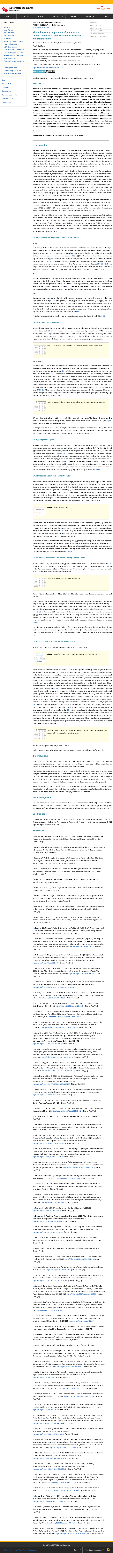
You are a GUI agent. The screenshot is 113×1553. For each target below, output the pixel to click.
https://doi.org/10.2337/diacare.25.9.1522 (81, 1294)
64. (34, 1528)
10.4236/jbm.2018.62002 (41, 28)
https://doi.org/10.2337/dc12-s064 (58, 1270)
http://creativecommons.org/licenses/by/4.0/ (48, 68)
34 (51, 301)
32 (48, 269)
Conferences (57, 16)
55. (34, 1429)
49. (34, 1361)
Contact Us (66, 1545)
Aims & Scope (8, 33)
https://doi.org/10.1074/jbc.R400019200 (46, 1095)
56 (110, 543)
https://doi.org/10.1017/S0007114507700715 (57, 1057)
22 (97, 223)
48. (34, 1351)
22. (34, 1076)
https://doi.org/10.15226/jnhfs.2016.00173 (47, 1221)
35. (34, 1216)
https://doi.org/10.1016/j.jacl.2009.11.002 (61, 1482)
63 (34, 704)
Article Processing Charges (12, 41)
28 (48, 261)
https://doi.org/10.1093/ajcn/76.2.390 (45, 963)
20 (57, 220)
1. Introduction (40, 145)
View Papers (7, 30)
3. (33, 858)
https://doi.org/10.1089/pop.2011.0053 (78, 1259)
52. (34, 1394)
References (38, 830)
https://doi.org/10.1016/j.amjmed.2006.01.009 (64, 1490)
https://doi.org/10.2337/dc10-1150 (81, 947)
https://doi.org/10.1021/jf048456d (44, 1410)
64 (68, 710)
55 (94, 500)
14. (34, 982)
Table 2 (40, 390)
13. (34, 968)
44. (34, 1315)
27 (80, 256)
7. (33, 896)
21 (60, 220)
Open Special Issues (10, 68)
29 (51, 261)
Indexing (6, 27)
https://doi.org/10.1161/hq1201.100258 (46, 1044)
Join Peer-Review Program (25, 1550)
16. (34, 1003)
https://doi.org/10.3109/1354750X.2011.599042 (72, 1534)
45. (34, 1326)
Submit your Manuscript (93, 1550)
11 (84, 195)
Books (41, 16)
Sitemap (59, 1545)
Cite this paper (40, 814)
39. (34, 1256)
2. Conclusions (40, 756)
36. (34, 1227)
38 (49, 334)
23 (101, 223)
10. (34, 928)
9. (33, 917)
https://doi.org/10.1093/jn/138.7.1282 (71, 1388)
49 (64, 453)
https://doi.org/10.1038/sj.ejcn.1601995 (69, 1006)
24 (56, 231)
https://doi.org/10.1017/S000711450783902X (48, 1143)
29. (34, 1149)
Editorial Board (8, 36)
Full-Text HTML (96, 28)
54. (34, 1415)
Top (3, 80)
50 (70, 469)
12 (48, 205)
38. (34, 1248)
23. (34, 1089)
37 (52, 331)
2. (33, 847)
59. (34, 1474)
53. (34, 1404)
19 (53, 220)
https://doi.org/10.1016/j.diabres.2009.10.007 (48, 1458)
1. (33, 836)
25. (34, 1108)
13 (50, 220)
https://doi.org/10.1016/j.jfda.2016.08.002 (66, 1111)
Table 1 (102, 269)
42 (110, 421)
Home (8, 16)
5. (33, 879)
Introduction (6, 87)
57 (36, 572)
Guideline (6, 38)
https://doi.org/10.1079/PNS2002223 (52, 998)
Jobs (106, 16)
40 (63, 371)
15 (90, 210)
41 (73, 382)
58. (34, 1464)
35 (104, 316)
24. (34, 1100)
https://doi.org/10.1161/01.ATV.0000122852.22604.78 (51, 1084)
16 (52, 374)
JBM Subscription (9, 47)
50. (34, 1372)
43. (34, 1302)
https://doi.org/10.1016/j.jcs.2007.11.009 (47, 1157)
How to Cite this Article (98, 36)
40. (34, 1267)
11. (34, 939)
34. (34, 1208)
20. (34, 1049)
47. (34, 1345)
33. (34, 1194)
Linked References (97, 34)
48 (61, 453)
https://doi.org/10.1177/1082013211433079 (78, 1167)
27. (34, 1124)
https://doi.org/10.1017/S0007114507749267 (57, 1071)
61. (34, 1496)
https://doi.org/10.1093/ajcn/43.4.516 (49, 1310)
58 (40, 612)
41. (34, 1275)
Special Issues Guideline (11, 73)
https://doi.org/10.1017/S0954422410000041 (48, 1434)
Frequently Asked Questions (13, 61)
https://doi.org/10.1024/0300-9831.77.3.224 (48, 1501)
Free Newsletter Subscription (13, 50)
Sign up (77, 1550)
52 (63, 492)
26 (76, 256)
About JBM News (9, 58)
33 (67, 286)
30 (99, 264)
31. (34, 1176)
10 (81, 195)
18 (52, 205)
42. (34, 1286)
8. (33, 906)
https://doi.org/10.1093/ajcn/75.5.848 (81, 974)
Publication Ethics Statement (13, 55)
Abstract (93, 22)
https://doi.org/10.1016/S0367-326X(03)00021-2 (49, 1469)
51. (34, 1383)
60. (34, 1488)
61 (70, 691)
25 (73, 256)
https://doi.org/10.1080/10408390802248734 (79, 1396)
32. (34, 1184)
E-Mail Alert (7, 1550)
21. (34, 1063)
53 (66, 492)
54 (91, 500)
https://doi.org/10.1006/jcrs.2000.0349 (46, 1210)
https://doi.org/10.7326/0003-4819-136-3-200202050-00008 (53, 987)
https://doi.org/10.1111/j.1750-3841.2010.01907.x (50, 1280)
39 (65, 336)
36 (49, 331)
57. (34, 1453)
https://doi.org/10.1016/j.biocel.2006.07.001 (61, 1523)
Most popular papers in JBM (13, 53)
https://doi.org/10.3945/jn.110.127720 (63, 1447)
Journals (25, 16)
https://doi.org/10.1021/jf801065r (52, 1202)
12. (34, 955)
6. (33, 887)
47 (95, 448)
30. (34, 1162)
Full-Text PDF (95, 25)
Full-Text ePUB (96, 31)
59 (60, 617)
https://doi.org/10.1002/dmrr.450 (44, 1377)
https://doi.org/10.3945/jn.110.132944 (46, 1423)
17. (34, 1011)
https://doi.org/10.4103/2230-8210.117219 (67, 1367)
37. (34, 1237)
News (73, 16)
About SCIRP (52, 1545)
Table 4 (57, 688)
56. (34, 1439)
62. (34, 1507)
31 (102, 264)
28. (34, 1135)
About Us (90, 16)
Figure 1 (65, 461)
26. (34, 1116)
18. (34, 1022)
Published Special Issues (11, 70)
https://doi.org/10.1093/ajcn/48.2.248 (81, 1321)
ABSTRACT (38, 83)
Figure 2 (36, 623)
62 (57, 696)
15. (34, 992)
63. (34, 1517)
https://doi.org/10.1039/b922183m (68, 1178)
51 (69, 490)
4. (33, 869)
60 (34, 635)
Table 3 (69, 551)
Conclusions (6, 91)
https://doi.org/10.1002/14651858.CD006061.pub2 (58, 1027)
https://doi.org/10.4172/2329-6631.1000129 (48, 1232)
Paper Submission (9, 44)
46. (34, 1334)
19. (34, 1033)
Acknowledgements (43, 797)
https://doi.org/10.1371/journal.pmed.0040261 (65, 1017)
